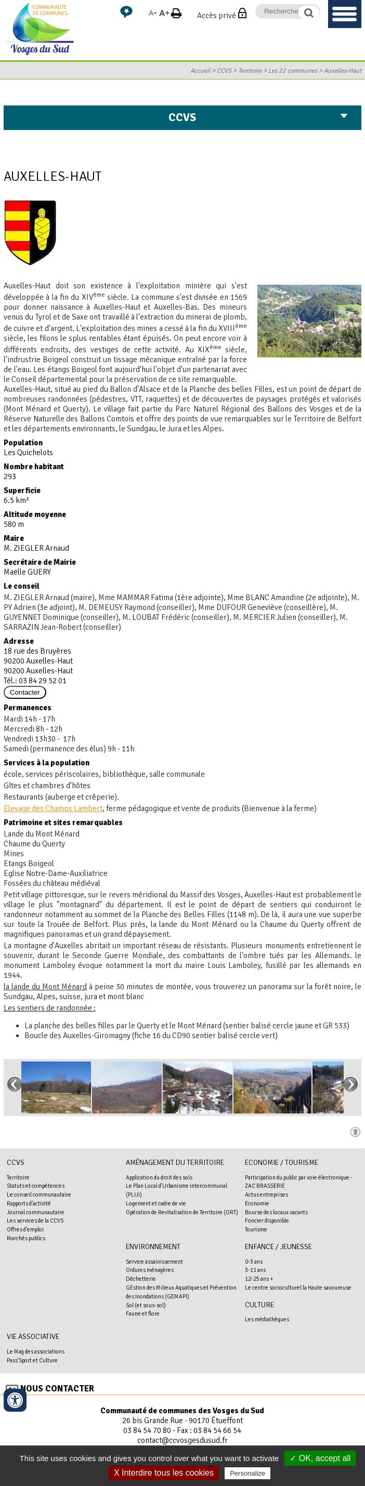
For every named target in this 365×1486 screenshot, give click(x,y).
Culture (259, 1305)
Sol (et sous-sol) (146, 1305)
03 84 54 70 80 (147, 1430)
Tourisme (256, 1229)
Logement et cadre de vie (156, 1203)
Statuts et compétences (35, 1185)
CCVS (224, 71)
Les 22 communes (292, 71)
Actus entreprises (266, 1194)
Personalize (247, 1473)
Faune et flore (143, 1313)
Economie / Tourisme (281, 1162)
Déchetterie (141, 1278)
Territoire (250, 71)
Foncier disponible (267, 1220)
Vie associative (33, 1336)
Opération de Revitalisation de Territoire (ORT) (182, 1212)
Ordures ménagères (150, 1269)
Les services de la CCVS (35, 1220)
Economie (257, 1203)
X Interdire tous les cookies (164, 1472)
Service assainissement (154, 1261)
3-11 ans (255, 1269)
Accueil (200, 71)
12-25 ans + (259, 1278)
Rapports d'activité (29, 1203)
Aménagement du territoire (175, 1162)
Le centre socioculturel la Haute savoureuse (298, 1287)
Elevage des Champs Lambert (53, 808)
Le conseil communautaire (39, 1194)
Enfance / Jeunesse (278, 1246)
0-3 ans (254, 1261)
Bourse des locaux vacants (276, 1212)
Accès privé (216, 15)
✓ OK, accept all (320, 1458)
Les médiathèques (267, 1319)
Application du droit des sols (159, 1177)
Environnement (153, 1246)
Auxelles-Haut (342, 71)
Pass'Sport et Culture (32, 1360)
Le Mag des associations (35, 1351)
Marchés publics (26, 1238)
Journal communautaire (35, 1212)
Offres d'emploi (25, 1229)
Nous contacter (57, 1388)
